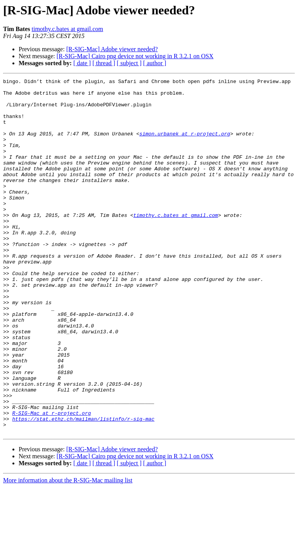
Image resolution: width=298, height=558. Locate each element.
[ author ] (154, 63)
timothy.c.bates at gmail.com (67, 29)
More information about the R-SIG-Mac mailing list (67, 551)
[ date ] (82, 63)
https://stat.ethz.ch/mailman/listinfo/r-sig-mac (83, 487)
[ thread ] (103, 63)
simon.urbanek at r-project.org (184, 145)
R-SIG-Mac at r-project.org (51, 480)
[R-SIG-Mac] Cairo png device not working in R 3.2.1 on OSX (135, 56)
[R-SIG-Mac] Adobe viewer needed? (112, 49)
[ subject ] (129, 63)
